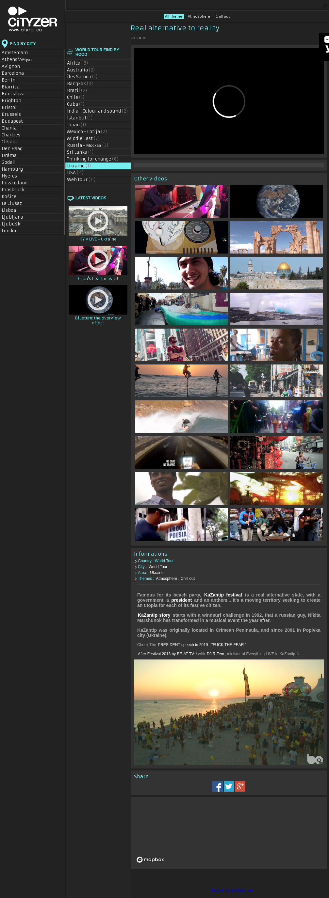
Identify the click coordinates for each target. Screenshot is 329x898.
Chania (12, 128)
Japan (76, 125)
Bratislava (17, 94)
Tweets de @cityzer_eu (231, 890)
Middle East (83, 138)
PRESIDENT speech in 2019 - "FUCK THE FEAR (201, 645)
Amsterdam (19, 52)
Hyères (13, 176)
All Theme (174, 16)
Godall (12, 162)
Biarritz (13, 87)
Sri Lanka (80, 152)
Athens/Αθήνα (21, 59)
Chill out (223, 16)
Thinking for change (93, 159)
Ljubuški (15, 224)
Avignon (14, 66)
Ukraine (79, 166)
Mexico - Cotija (87, 131)
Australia (81, 70)
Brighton (15, 100)
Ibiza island (18, 183)
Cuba (76, 104)
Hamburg (15, 169)
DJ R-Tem (215, 654)
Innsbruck (16, 190)
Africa (77, 63)
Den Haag (15, 148)
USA (75, 173)
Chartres (14, 135)
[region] (229, 832)
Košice (12, 196)
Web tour (81, 179)
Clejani (13, 142)
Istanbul (80, 118)
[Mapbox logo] (150, 859)
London (14, 231)
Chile (76, 97)
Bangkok (80, 83)
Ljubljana (16, 217)
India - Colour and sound (97, 111)
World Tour (158, 567)
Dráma (12, 155)
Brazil (77, 90)
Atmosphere (199, 16)
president (181, 600)
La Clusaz (15, 203)
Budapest (16, 121)
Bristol (12, 107)
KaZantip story (154, 615)
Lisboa (13, 210)
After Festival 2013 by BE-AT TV (166, 654)
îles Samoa (82, 77)
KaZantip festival (223, 594)
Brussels (16, 114)
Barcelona (16, 73)
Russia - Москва (87, 145)
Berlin (13, 80)
